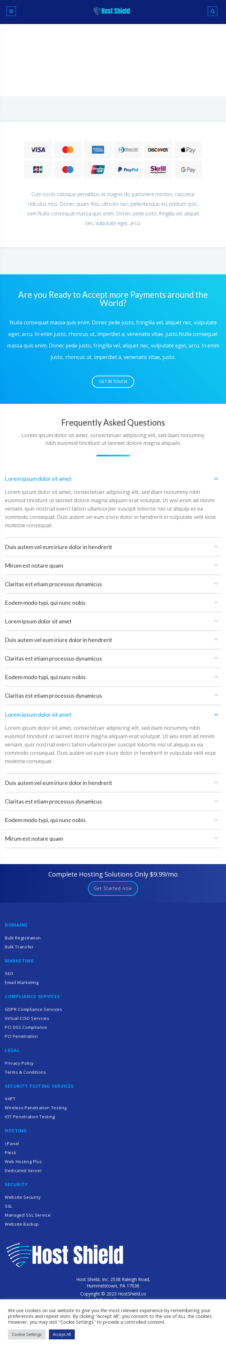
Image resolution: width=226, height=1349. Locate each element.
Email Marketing (22, 985)
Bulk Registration (23, 941)
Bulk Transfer (19, 950)
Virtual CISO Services (27, 1021)
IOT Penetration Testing (30, 1120)
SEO (9, 976)
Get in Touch (113, 383)
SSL (8, 1209)
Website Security (23, 1200)
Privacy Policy (19, 1066)
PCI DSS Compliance (26, 1030)
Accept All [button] (62, 1334)
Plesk (10, 1155)
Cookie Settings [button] (27, 1334)
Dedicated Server (23, 1173)
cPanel (12, 1146)
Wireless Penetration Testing (35, 1111)
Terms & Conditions (25, 1075)
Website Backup (22, 1227)
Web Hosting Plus (23, 1164)
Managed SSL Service (28, 1218)
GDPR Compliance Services (33, 1012)
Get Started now (113, 891)
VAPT (10, 1102)
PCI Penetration (21, 1039)
